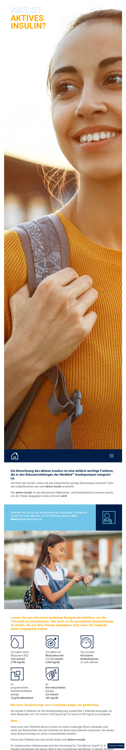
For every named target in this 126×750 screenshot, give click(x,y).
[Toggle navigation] (111, 456)
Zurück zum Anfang (116, 746)
